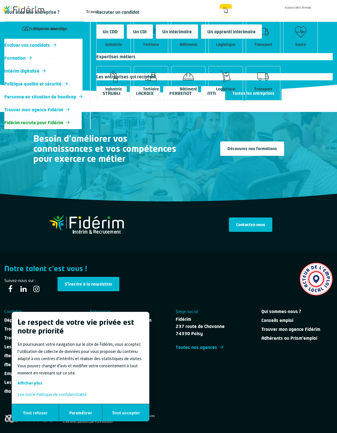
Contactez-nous (250, 224)
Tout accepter (126, 412)
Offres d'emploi (65, 11)
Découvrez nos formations (252, 148)
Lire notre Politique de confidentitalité (52, 394)
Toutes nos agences (199, 347)
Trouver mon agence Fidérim (290, 329)
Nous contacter (160, 11)
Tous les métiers (19, 44)
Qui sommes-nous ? (199, 11)
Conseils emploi (277, 320)
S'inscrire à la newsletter (88, 283)
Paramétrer (80, 412)
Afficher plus (30, 383)
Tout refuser (35, 412)
